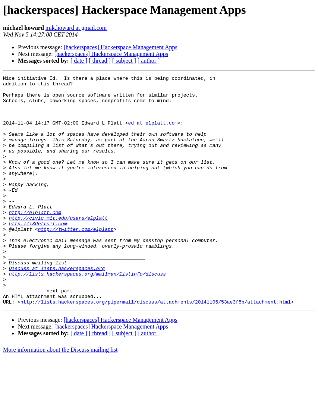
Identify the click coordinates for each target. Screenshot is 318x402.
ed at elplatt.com (152, 132)
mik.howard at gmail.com (76, 28)
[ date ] (78, 60)
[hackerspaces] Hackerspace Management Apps (120, 47)
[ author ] (149, 60)
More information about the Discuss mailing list (60, 395)
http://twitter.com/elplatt (76, 260)
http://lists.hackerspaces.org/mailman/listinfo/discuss (87, 314)
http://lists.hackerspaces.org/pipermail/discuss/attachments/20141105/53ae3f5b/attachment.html (156, 347)
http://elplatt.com (35, 240)
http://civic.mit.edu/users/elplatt (58, 247)
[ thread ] (100, 60)
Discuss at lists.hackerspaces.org (57, 307)
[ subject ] (124, 60)
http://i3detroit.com (38, 253)
